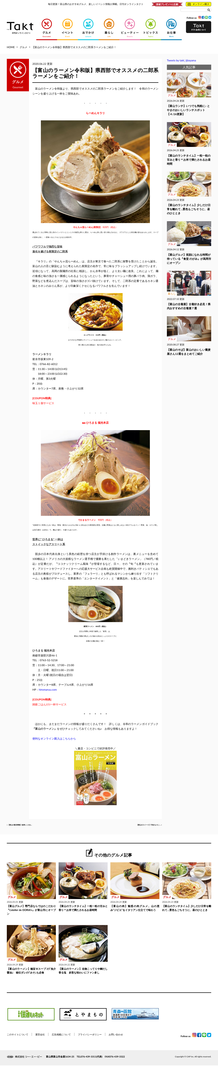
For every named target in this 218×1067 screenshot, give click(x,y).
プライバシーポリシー (90, 1035)
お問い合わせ (116, 1035)
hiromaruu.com (48, 689)
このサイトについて (17, 1035)
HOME (11, 47)
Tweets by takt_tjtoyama (181, 60)
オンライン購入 (198, 4)
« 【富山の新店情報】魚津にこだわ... (29, 825)
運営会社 (40, 1035)
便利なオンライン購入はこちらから (54, 738)
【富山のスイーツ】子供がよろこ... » (139, 825)
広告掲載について (61, 1035)
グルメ (23, 47)
